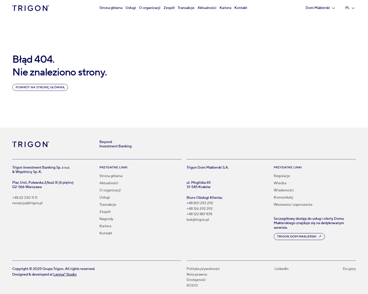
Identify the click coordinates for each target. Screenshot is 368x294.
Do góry (349, 269)
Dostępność (196, 280)
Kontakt (240, 8)
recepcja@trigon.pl (27, 203)
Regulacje (282, 176)
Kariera (225, 8)
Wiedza (280, 183)
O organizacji (149, 8)
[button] (320, 8)
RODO (192, 286)
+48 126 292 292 (200, 209)
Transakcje (186, 8)
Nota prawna (197, 275)
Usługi (130, 8)
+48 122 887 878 (199, 214)
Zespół (169, 8)
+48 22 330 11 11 (24, 198)
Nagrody (106, 219)
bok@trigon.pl (198, 220)
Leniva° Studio (65, 274)
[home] (30, 8)
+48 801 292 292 (200, 203)
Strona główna (110, 8)
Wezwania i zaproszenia (293, 204)
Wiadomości (284, 190)
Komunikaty (283, 197)
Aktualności (207, 8)
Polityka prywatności (203, 269)
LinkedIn (281, 269)
